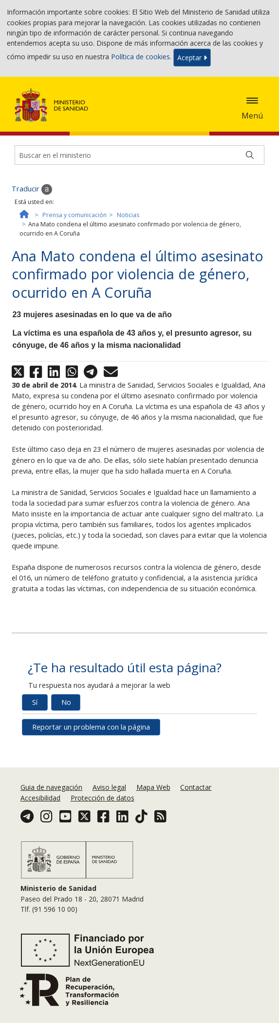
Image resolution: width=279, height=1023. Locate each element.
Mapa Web (153, 787)
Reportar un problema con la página (91, 727)
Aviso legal (109, 787)
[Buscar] (250, 155)
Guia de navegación (51, 787)
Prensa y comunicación (74, 215)
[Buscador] (139, 155)
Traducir (32, 189)
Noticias (128, 215)
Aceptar (192, 57)
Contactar (195, 787)
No (66, 702)
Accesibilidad (40, 797)
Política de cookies (140, 56)
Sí (34, 702)
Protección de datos (102, 797)
